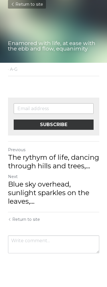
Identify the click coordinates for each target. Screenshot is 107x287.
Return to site (27, 4)
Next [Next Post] (13, 176)
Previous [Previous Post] (16, 149)
